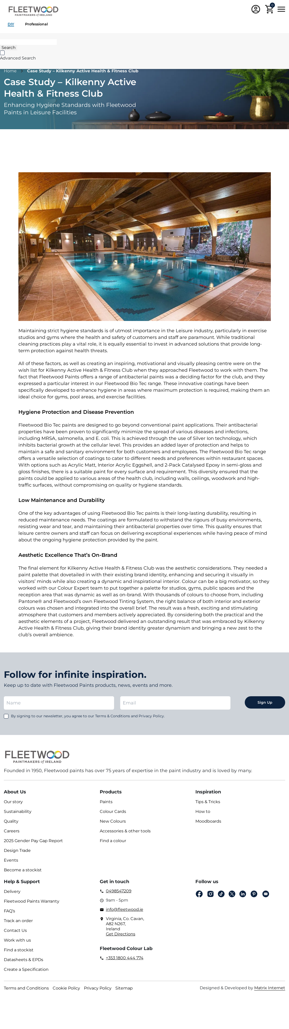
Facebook (199, 894)
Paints (106, 801)
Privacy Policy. (152, 716)
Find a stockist (19, 949)
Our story (13, 801)
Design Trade (17, 850)
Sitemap (124, 988)
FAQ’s (9, 911)
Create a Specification (26, 969)
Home (10, 70)
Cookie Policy (66, 988)
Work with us (17, 940)
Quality (11, 821)
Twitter (232, 894)
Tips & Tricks (207, 801)
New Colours (113, 821)
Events (11, 860)
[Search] (28, 42)
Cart (272, 6)
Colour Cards (113, 811)
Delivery (12, 891)
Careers (11, 831)
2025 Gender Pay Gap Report (33, 840)
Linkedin (242, 894)
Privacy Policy (98, 988)
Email (266, 894)
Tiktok (221, 894)
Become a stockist (23, 869)
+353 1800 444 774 (124, 957)
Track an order (18, 920)
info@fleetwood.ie (124, 909)
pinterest (254, 894)
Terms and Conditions (26, 988)
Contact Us (15, 930)
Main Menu (281, 9)
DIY (11, 24)
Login (256, 9)
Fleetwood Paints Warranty (31, 901)
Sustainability (17, 811)
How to (202, 811)
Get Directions (120, 934)
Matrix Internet (269, 987)
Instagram (210, 894)
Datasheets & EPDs (23, 959)
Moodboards (208, 821)
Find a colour (113, 840)
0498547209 (118, 891)
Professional (36, 24)
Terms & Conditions (112, 716)
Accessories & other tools (125, 831)
